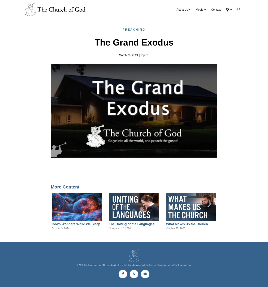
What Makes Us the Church (187, 224)
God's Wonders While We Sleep (76, 224)
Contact (216, 9)
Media (199, 9)
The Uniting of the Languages (131, 224)
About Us (182, 9)
